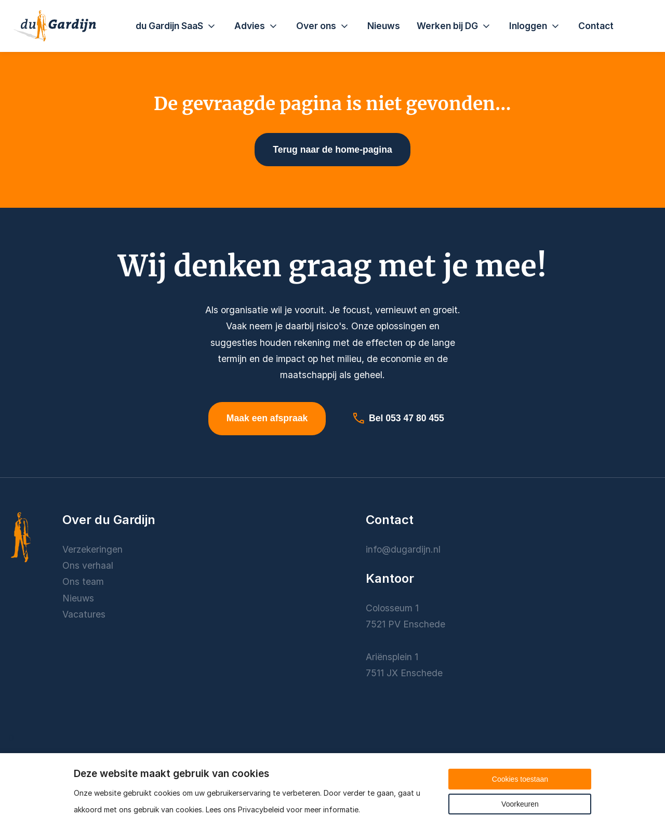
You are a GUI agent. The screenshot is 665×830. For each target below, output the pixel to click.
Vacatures (83, 614)
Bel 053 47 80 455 (398, 418)
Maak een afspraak (267, 418)
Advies (257, 26)
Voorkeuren (520, 804)
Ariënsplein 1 (393, 656)
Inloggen (535, 26)
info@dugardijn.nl (403, 549)
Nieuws (383, 25)
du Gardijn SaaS (177, 26)
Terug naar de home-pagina (332, 149)
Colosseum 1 (392, 608)
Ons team (83, 581)
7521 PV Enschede (405, 624)
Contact (596, 25)
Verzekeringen (92, 549)
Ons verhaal (87, 565)
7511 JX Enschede (404, 672)
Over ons (323, 26)
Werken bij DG (455, 26)
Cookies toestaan (520, 779)
